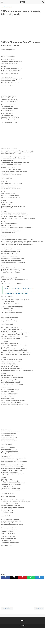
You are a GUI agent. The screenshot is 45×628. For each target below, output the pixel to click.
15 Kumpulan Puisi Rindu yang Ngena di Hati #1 (16, 293)
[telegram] (39, 577)
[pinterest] (22, 577)
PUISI (22, 2)
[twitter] (14, 577)
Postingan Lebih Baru (7, 608)
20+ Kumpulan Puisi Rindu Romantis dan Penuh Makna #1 (19, 291)
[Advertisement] (22, 28)
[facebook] (5, 577)
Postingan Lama (39, 608)
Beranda (22, 620)
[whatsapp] (31, 577)
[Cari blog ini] (43, 2)
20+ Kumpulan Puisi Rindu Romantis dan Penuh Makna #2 (19, 288)
